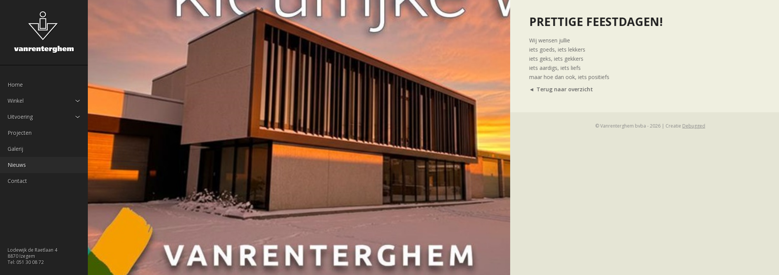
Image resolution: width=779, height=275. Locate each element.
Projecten (20, 132)
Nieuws (17, 164)
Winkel (16, 100)
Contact (17, 180)
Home (15, 84)
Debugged (711, 126)
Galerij (15, 148)
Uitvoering (20, 116)
